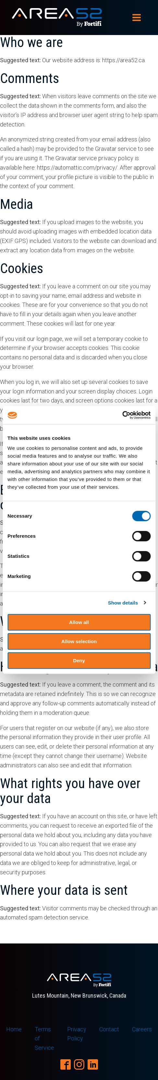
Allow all (79, 622)
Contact (109, 1029)
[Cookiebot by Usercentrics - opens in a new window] (122, 415)
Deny (79, 660)
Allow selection (79, 641)
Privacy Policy (76, 1034)
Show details (123, 603)
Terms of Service (44, 1038)
